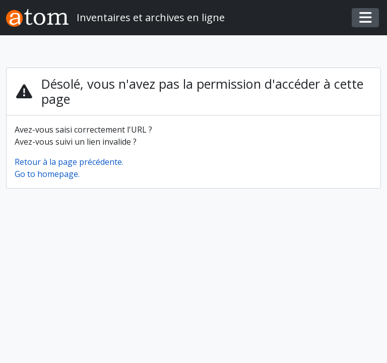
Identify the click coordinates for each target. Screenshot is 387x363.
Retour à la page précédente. (69, 161)
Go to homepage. (47, 173)
